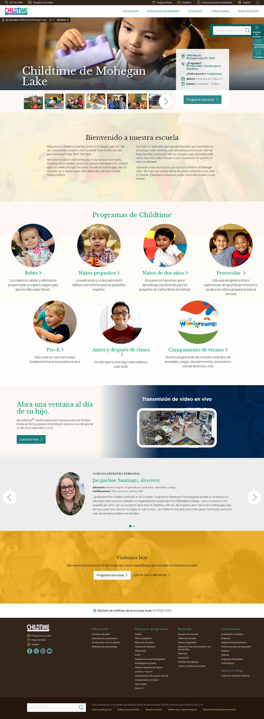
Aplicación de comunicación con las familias (194, 648)
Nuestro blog (248, 11)
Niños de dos (165, 273)
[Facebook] (29, 651)
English (244, 2)
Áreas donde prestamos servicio (219, 709)
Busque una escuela (188, 634)
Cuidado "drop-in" (144, 671)
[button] (130, 526)
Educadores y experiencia (105, 638)
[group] (33, 101)
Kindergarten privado (145, 663)
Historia (225, 655)
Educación (131, 11)
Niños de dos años (144, 642)
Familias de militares (188, 662)
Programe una (112, 575)
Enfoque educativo (101, 634)
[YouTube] (49, 651)
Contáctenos (214, 73)
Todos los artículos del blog (235, 675)
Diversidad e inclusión (232, 634)
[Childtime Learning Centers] (14, 10)
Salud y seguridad (187, 642)
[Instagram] (36, 651)
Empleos (184, 2)
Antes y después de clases (121, 352)
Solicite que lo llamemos (150, 575)
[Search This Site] (56, 707)
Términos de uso (153, 709)
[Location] (229, 30)
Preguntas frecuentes (232, 659)
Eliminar (61, 20)
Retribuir (225, 650)
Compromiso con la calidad (106, 642)
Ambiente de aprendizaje (104, 646)
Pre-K (137, 655)
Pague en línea (161, 2)
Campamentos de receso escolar (151, 675)
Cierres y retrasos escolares (192, 666)
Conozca (31, 439)
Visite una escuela (187, 638)
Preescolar (231, 273)
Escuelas (195, 11)
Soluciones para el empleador (214, 2)
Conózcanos (220, 11)
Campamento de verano (147, 680)
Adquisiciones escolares (233, 642)
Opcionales (140, 684)
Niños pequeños (143, 638)
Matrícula (182, 653)
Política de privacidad (128, 709)
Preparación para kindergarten (150, 659)
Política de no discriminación (182, 709)
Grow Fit (139, 688)
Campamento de (198, 350)
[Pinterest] (42, 651)
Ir (50, 20)
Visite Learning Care (102, 709)
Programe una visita (40, 2)
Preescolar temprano (145, 646)
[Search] (249, 30)
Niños (98, 273)
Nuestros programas (163, 11)
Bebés (138, 634)
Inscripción (183, 657)
